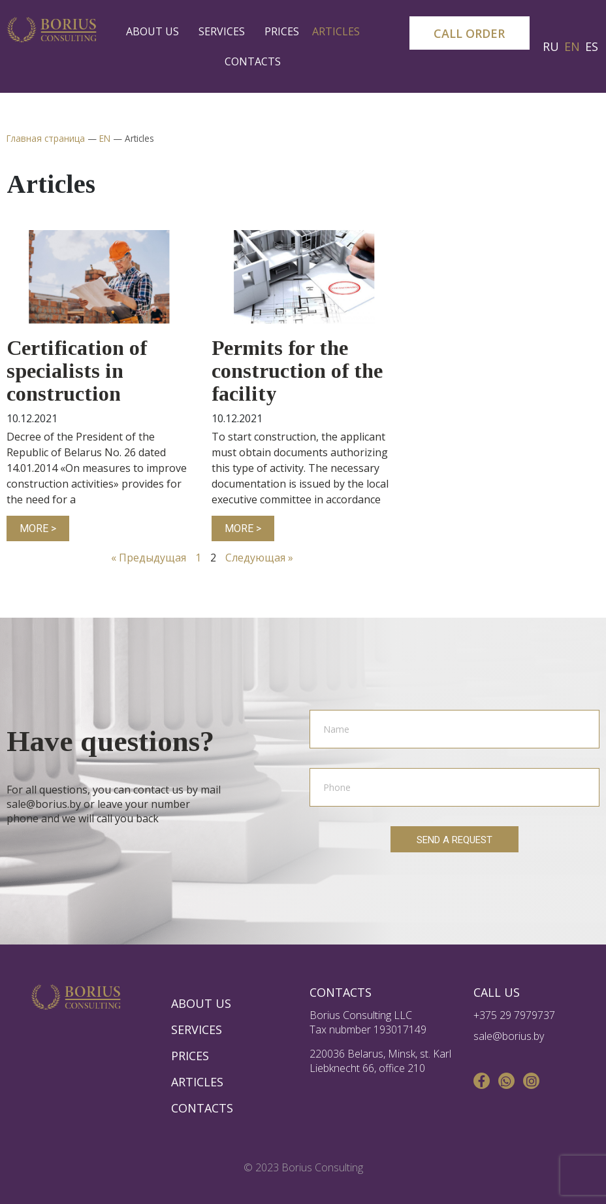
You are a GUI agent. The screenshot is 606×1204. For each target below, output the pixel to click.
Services (225, 31)
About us (155, 31)
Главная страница (46, 138)
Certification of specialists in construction (77, 370)
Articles (339, 31)
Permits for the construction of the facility (297, 370)
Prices (281, 31)
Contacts (253, 61)
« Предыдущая (148, 557)
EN (572, 46)
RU (551, 46)
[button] (469, 33)
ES (591, 46)
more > (38, 528)
